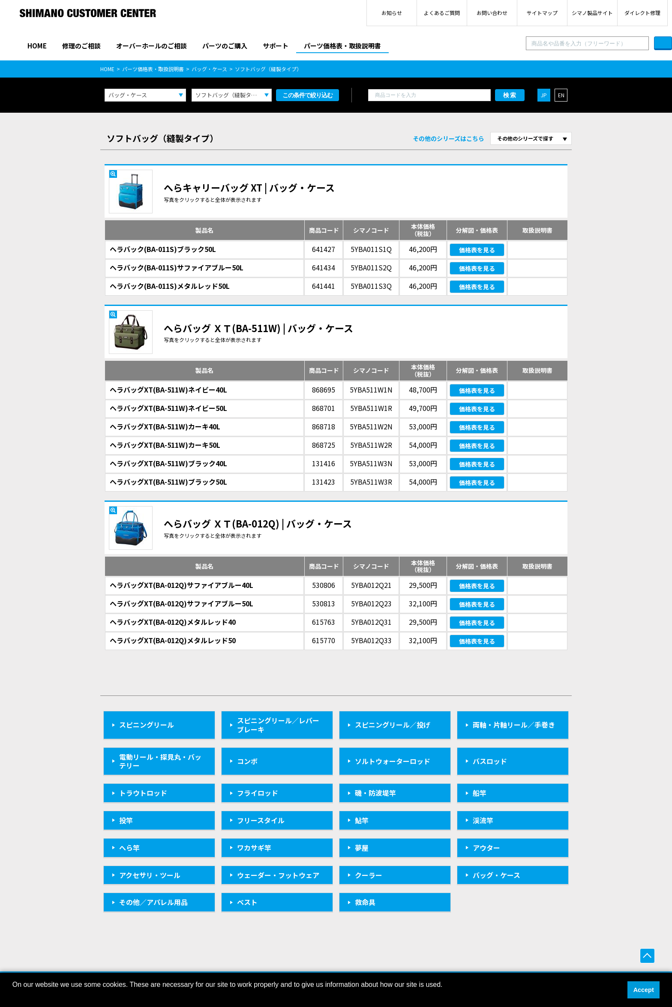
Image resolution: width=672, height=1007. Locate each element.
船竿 (479, 793)
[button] (13, 996)
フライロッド (257, 793)
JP (544, 95)
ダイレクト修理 (642, 12)
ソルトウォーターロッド (392, 761)
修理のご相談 (81, 45)
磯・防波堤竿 (375, 793)
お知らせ (391, 12)
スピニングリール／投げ (392, 724)
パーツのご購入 (224, 45)
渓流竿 (483, 820)
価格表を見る (477, 250)
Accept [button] (643, 989)
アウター (486, 847)
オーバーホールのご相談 (151, 45)
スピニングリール (146, 724)
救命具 (365, 902)
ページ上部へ (647, 955)
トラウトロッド (143, 793)
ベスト (247, 902)
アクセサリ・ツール (149, 875)
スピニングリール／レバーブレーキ (278, 724)
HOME (37, 45)
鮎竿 (362, 820)
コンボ (247, 761)
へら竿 (129, 847)
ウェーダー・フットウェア (278, 875)
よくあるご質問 (442, 12)
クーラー (368, 875)
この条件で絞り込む (307, 95)
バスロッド (490, 761)
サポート (275, 45)
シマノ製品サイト (592, 12)
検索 (510, 95)
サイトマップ (542, 12)
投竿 (126, 820)
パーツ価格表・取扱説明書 (342, 45)
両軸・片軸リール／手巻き (514, 724)
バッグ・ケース (209, 68)
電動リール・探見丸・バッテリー (160, 761)
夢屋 (362, 847)
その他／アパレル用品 (153, 902)
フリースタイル (261, 820)
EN (561, 95)
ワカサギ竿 (254, 847)
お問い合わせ (492, 12)
